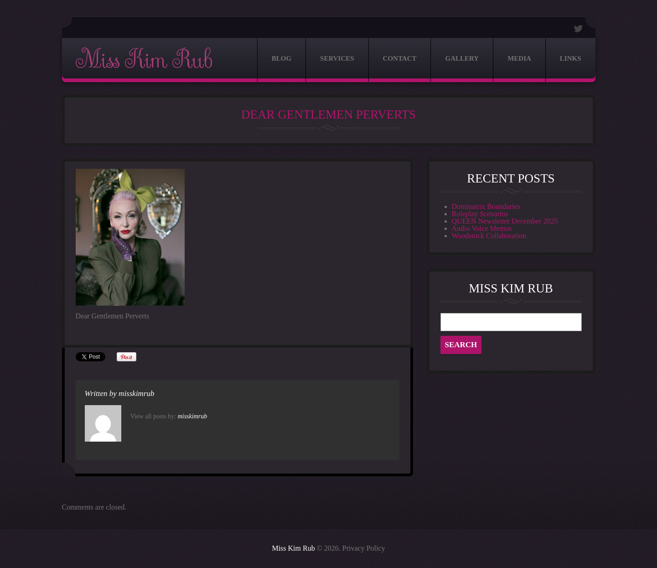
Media (519, 58)
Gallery (462, 58)
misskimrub (136, 393)
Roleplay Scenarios (480, 214)
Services (337, 58)
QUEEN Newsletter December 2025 (505, 221)
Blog (281, 58)
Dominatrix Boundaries (486, 206)
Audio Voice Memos (482, 228)
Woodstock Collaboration (489, 236)
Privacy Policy (363, 548)
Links (570, 58)
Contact (400, 58)
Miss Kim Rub (143, 60)
